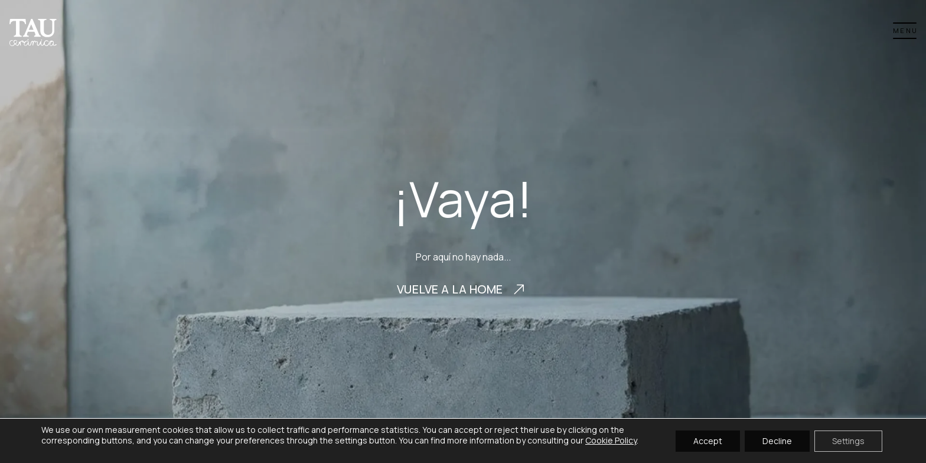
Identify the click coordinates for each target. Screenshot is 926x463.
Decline (777, 440)
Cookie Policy (611, 440)
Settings (848, 440)
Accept (707, 440)
